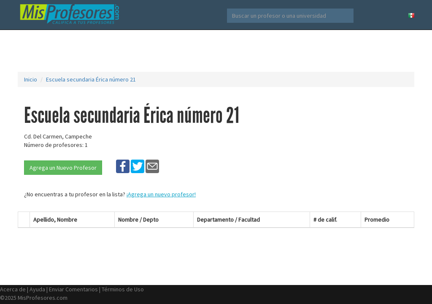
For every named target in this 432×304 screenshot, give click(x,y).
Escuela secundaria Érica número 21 (91, 79)
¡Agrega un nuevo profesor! (161, 194)
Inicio (30, 79)
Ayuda (37, 289)
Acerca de (13, 289)
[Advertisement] (216, 51)
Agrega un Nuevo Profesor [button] (63, 167)
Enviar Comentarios (73, 289)
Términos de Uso (123, 289)
